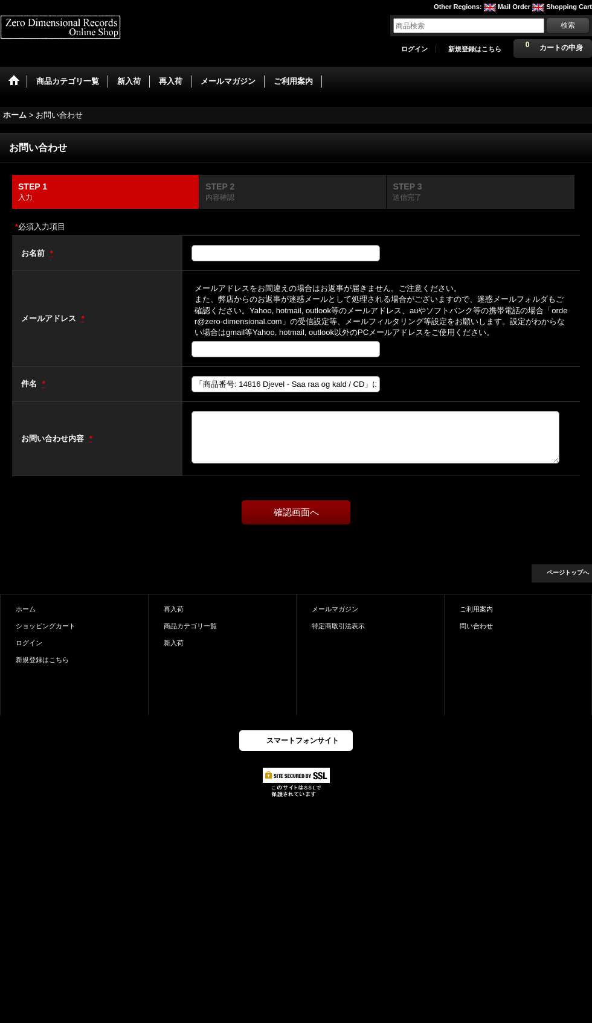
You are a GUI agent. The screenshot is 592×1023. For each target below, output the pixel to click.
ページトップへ (568, 572)
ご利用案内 (476, 609)
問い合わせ (476, 625)
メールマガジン (335, 609)
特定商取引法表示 (338, 625)
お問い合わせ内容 (53, 438)
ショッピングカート (46, 625)
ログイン (414, 49)
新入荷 (174, 642)
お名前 (34, 253)
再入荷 (174, 609)
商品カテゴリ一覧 (190, 625)
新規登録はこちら (474, 49)
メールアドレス (50, 318)
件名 (30, 383)
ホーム (26, 609)
